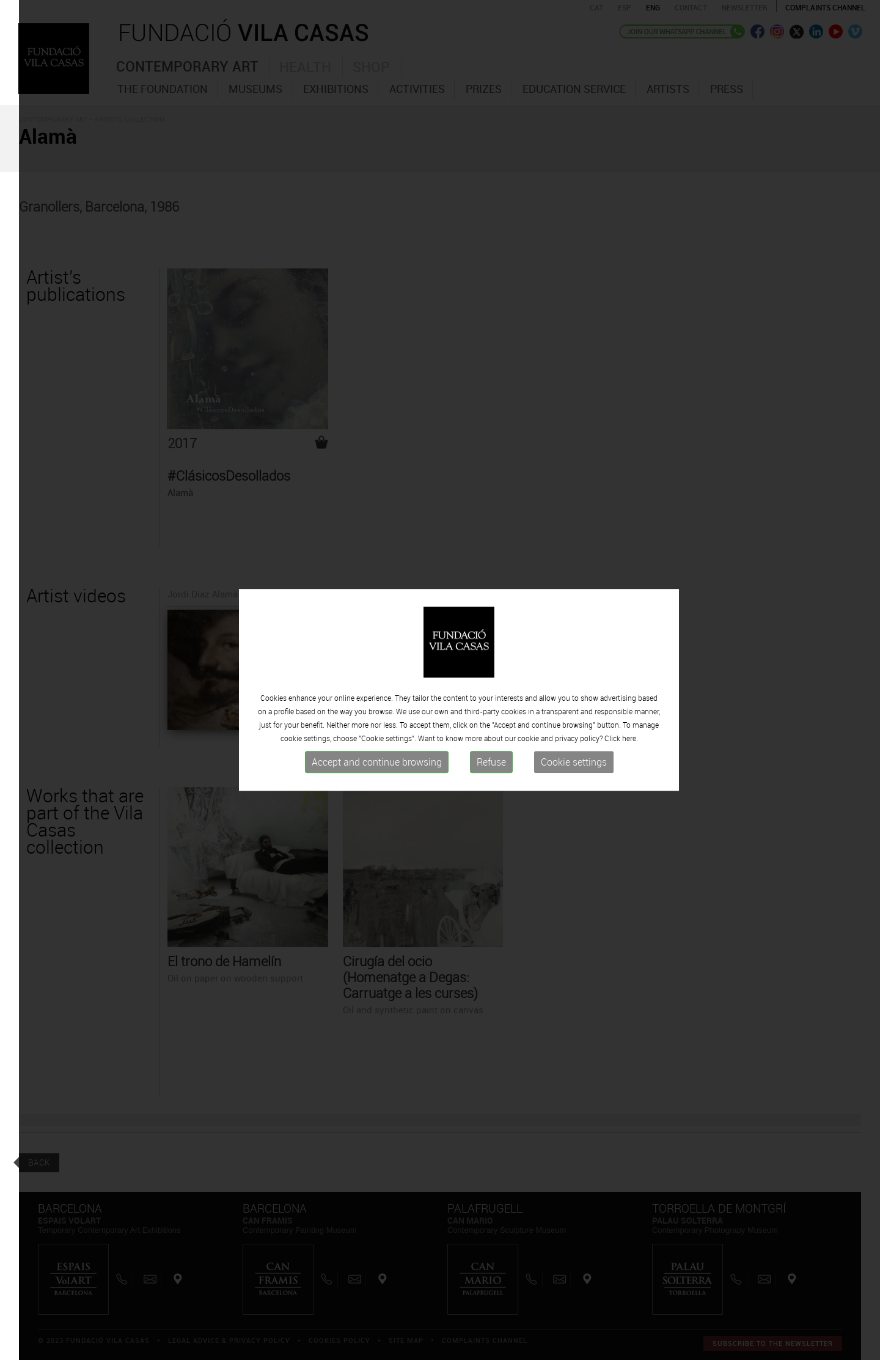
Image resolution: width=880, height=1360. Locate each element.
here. (630, 742)
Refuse (491, 766)
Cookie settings (574, 766)
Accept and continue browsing (377, 766)
